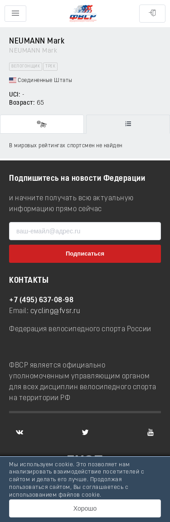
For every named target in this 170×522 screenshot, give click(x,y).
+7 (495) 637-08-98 (41, 300)
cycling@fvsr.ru (55, 311)
